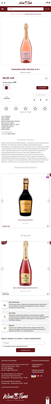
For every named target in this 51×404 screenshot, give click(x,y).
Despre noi (35, 366)
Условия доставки (40, 95)
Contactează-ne (37, 364)
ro (46, 9)
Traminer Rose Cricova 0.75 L (33, 14)
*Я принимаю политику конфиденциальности (15, 346)
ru (49, 9)
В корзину (42, 88)
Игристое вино (19, 14)
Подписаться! (25, 350)
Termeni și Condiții (38, 370)
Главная (11, 14)
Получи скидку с (10, 82)
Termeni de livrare (38, 372)
